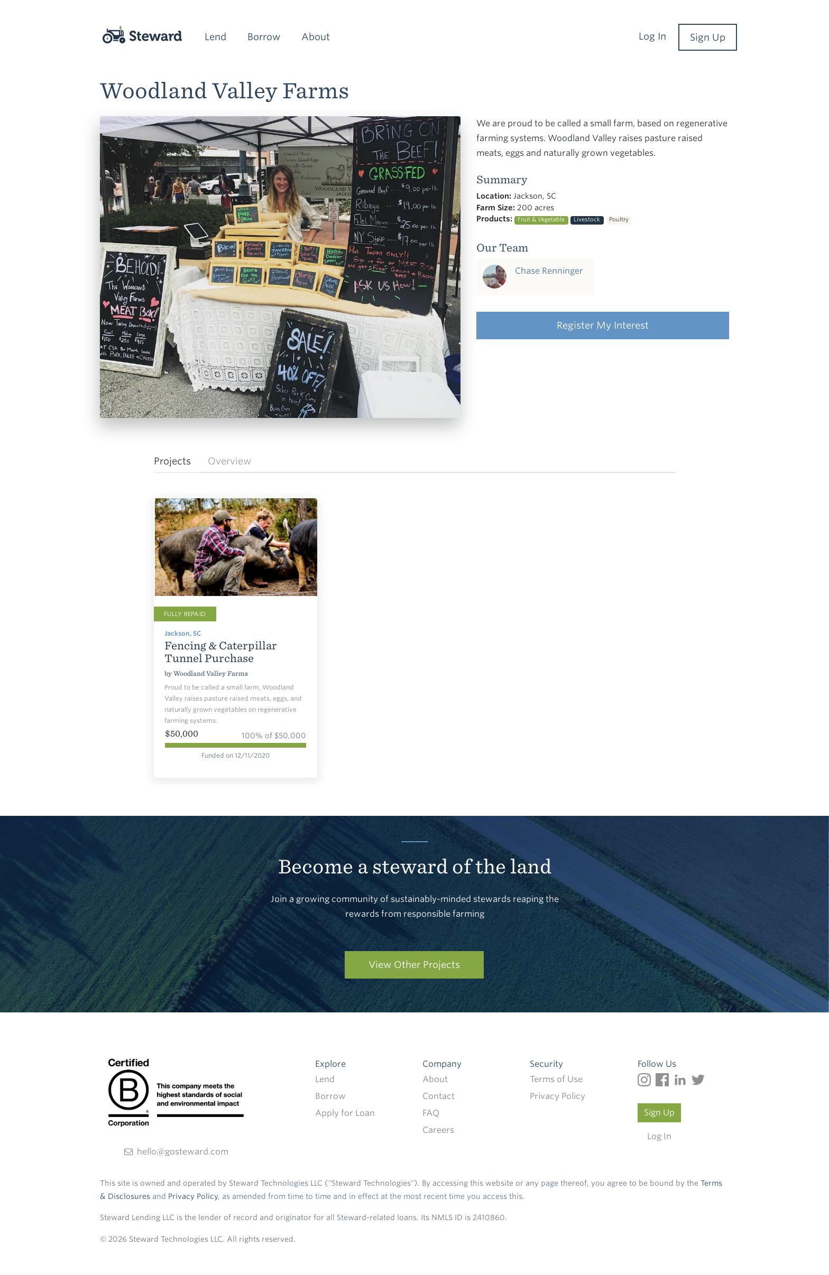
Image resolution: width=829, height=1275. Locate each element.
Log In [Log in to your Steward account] (659, 1136)
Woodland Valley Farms (210, 673)
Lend (215, 36)
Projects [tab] (172, 461)
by (168, 673)
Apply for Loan (345, 1113)
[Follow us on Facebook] (665, 1079)
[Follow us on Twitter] (699, 1079)
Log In (652, 36)
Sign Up (707, 37)
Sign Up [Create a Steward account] (659, 1113)
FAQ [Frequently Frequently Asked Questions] (430, 1113)
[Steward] (130, 35)
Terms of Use (556, 1079)
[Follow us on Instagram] (647, 1079)
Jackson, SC (182, 633)
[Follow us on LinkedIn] (683, 1079)
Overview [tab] (229, 461)
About (315, 36)
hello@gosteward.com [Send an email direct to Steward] (176, 1152)
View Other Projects (414, 964)
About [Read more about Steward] (435, 1079)
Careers (438, 1130)
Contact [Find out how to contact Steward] (438, 1096)
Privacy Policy (557, 1096)
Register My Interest (603, 325)
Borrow (263, 36)
